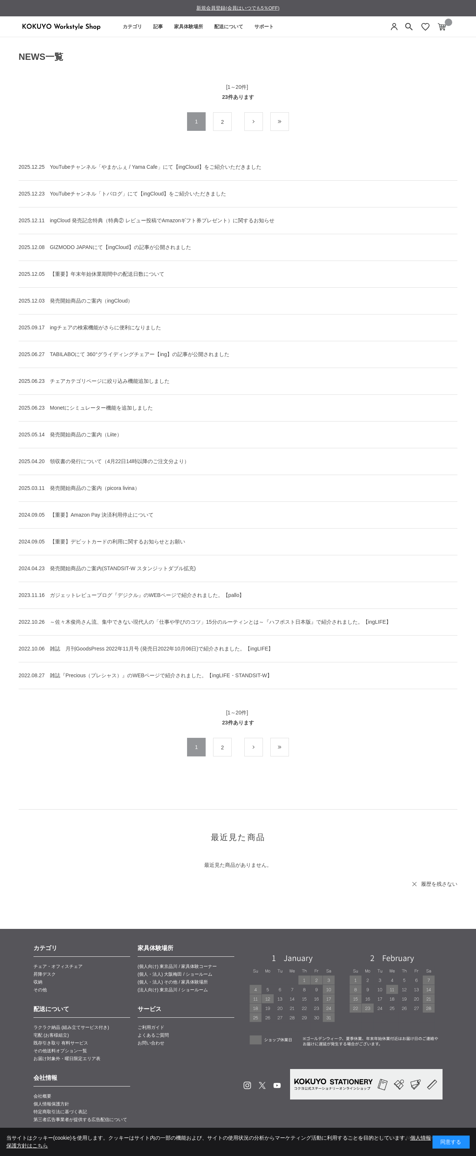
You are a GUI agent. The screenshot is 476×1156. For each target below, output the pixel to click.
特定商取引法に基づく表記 (60, 1111)
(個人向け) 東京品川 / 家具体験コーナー (177, 966)
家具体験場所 (188, 26)
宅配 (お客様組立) (51, 1035)
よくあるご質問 (153, 1035)
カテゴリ (132, 26)
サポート (264, 26)
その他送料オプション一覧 (60, 1050)
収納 (37, 982)
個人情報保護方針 (51, 1104)
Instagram (247, 1085)
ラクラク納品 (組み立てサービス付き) (71, 1027)
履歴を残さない (439, 884)
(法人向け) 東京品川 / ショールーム (173, 989)
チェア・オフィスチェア (58, 966)
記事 (158, 26)
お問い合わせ (151, 1043)
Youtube (277, 1085)
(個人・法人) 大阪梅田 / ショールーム (175, 974)
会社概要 (42, 1096)
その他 (40, 989)
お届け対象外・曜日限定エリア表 (66, 1058)
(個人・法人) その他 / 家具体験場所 (173, 982)
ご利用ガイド (151, 1027)
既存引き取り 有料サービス (60, 1043)
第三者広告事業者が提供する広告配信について (80, 1119)
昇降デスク (44, 974)
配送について (228, 26)
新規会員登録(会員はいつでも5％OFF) (237, 8)
